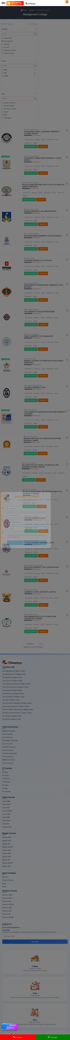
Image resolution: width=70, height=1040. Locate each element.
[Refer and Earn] (15, 3)
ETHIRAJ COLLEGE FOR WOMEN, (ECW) (39, 511)
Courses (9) (28, 562)
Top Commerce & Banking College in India (16, 664)
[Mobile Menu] (4, 3)
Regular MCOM (7, 807)
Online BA (5, 784)
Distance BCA (7, 871)
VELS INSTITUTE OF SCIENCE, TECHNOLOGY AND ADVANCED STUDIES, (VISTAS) (40, 440)
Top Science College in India (12, 641)
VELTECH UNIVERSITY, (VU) (34, 488)
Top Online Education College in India (15, 647)
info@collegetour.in (13, 888)
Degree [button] (4, 61)
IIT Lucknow (6, 752)
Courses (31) (29, 234)
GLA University (7, 704)
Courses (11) (29, 326)
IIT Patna (5, 746)
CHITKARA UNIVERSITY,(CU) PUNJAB (38, 251)
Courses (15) (29, 211)
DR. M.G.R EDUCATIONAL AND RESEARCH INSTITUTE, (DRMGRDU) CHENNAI (42, 465)
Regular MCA (6, 801)
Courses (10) (26, 447)
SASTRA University (8, 707)
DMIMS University (8, 720)
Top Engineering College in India (13, 631)
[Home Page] (30, 3)
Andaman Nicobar (10, 103)
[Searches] (66, 1)
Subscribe (35, 902)
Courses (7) (26, 189)
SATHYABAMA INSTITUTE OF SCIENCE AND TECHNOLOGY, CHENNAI (40, 580)
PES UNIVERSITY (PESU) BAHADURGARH (39, 298)
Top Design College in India (11, 676)
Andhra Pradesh (9, 106)
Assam (6, 112)
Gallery (35, 143)
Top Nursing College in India (12, 651)
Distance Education (10, 50)
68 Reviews (36, 135)
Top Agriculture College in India (13, 657)
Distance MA (6, 862)
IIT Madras (6, 739)
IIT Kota (5, 749)
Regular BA (6, 820)
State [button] (3, 94)
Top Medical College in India (12, 638)
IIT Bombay (6, 742)
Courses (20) (27, 472)
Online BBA (6, 778)
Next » (41, 604)
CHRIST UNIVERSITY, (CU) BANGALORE (38, 320)
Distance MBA (7, 855)
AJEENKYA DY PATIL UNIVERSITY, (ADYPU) (40, 556)
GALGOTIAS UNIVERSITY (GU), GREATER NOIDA (41, 534)
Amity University (8, 711)
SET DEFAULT (33, 24)
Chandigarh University (10, 701)
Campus (37, 139)
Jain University (7, 695)
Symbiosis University (9, 714)
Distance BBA (7, 868)
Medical (6, 44)
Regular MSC (6, 811)
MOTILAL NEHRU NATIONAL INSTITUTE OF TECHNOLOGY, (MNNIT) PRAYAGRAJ (43, 182)
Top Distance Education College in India (16, 644)
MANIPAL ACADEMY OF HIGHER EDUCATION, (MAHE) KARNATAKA (43, 344)
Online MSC (6, 775)
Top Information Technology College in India (17, 670)
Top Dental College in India (11, 680)
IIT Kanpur (5, 736)
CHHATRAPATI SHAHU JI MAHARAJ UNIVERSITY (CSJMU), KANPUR (42, 133)
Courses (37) (29, 164)
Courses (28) (29, 540)
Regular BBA (6, 814)
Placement (28, 143)
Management (8, 41)
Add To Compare (31, 146)
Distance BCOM (7, 878)
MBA (5, 70)
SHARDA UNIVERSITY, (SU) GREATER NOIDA (40, 205)
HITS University (7, 717)
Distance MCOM (8, 865)
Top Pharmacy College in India (12, 654)
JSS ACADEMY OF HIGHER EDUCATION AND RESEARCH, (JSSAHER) (45, 391)
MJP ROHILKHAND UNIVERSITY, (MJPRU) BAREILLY (43, 228)
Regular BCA (6, 817)
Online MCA (6, 765)
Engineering (8, 38)
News (57, 139)
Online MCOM (7, 771)
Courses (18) (28, 423)
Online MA (5, 768)
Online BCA (6, 781)
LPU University (7, 698)
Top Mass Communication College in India (16, 673)
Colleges (31, 10)
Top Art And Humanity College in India (15, 667)
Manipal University (8, 691)
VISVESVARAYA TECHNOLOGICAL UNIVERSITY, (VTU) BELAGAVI (43, 274)
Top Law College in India (10, 660)
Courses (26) (29, 139)
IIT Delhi (5, 733)
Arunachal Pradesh (10, 109)
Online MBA (6, 762)
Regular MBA (6, 798)
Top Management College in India (14, 635)
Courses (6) (28, 517)
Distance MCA (7, 858)
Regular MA (6, 804)
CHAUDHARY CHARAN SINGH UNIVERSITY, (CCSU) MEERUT (42, 157)
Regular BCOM (7, 823)
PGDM (6, 76)
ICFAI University (7, 723)
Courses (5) (28, 304)
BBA (5, 73)
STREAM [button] (4, 29)
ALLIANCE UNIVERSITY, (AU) (34, 368)
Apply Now (43, 146)
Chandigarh (7, 118)
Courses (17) (29, 256)
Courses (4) (28, 373)
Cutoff (43, 139)
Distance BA (6, 874)
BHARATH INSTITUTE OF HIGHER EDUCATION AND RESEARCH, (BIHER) (42, 416)
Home (24, 10)
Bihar (5, 115)
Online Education (9, 53)
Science (6, 47)
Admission (50, 139)
